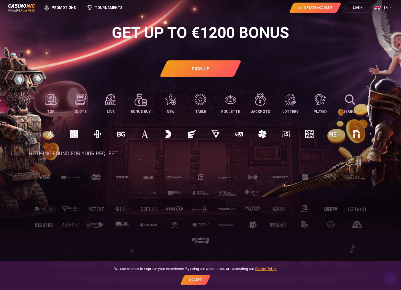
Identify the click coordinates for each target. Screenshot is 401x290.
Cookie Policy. (266, 269)
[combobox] (383, 7)
